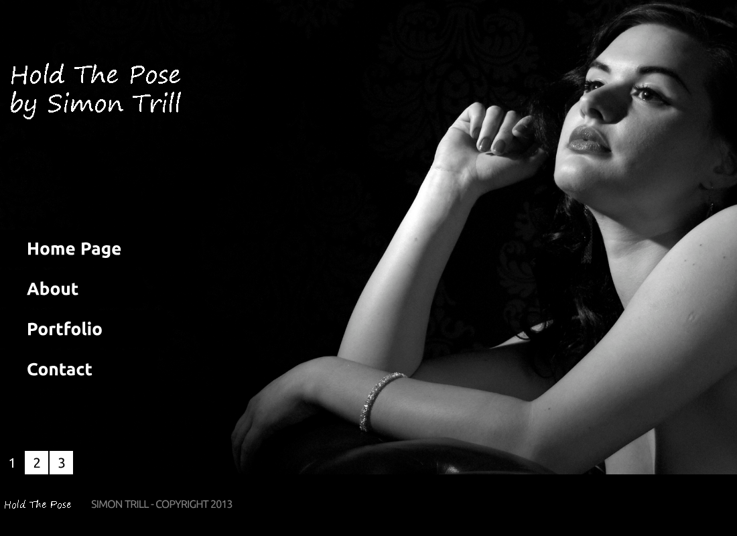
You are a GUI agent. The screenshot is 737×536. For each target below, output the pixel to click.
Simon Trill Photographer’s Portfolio (94, 97)
